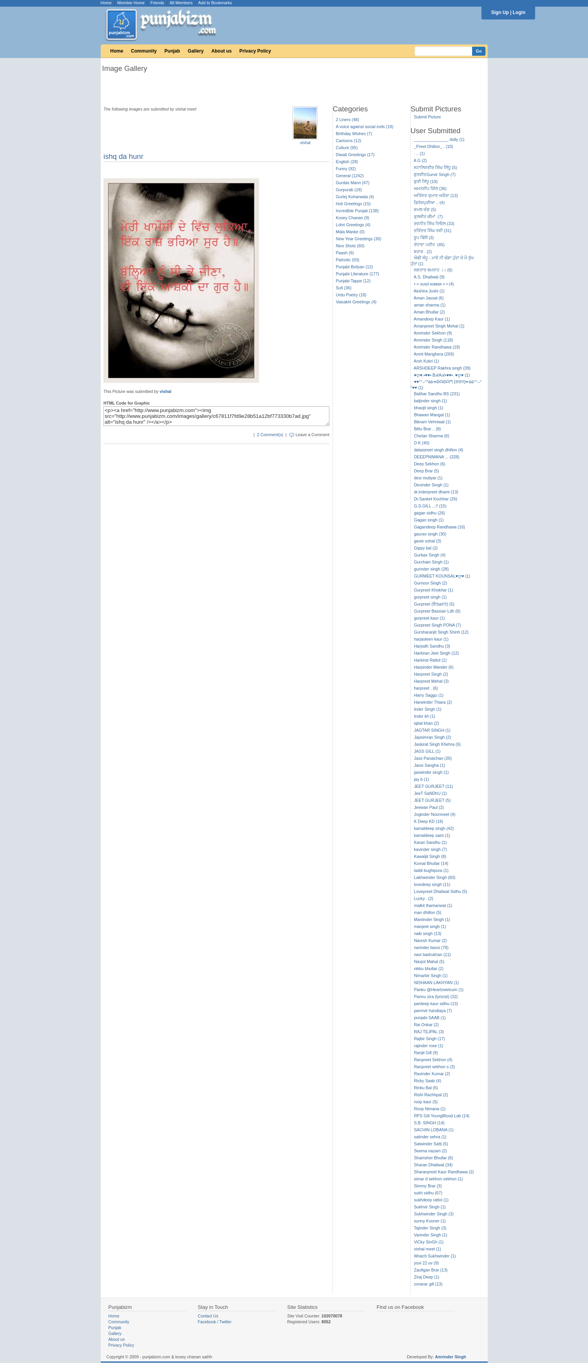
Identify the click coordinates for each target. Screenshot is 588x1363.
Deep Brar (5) (426, 470)
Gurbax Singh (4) (429, 555)
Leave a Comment (312, 434)
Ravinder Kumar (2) (432, 1073)
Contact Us (208, 1316)
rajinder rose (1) (428, 1045)
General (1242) (350, 175)
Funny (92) (346, 168)
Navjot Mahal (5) (429, 961)
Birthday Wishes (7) (354, 133)
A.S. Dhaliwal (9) (429, 277)
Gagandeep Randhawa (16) (439, 527)
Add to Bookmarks (215, 2)
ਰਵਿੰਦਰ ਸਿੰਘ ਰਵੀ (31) (432, 230)
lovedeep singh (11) (432, 884)
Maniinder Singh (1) (432, 919)
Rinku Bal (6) (426, 1087)
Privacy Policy (255, 51)
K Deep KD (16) (428, 821)
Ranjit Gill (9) (426, 1052)
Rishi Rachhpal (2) (431, 1094)
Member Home (131, 2)
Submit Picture (427, 116)
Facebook (207, 1321)
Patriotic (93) (347, 259)
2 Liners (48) (347, 119)
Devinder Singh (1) (431, 485)
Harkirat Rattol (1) (430, 660)
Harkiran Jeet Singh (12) (436, 653)
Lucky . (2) (423, 898)
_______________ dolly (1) (439, 139)
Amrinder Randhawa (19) (437, 347)
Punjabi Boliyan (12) (354, 266)
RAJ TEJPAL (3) (429, 1031)
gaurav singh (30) (430, 534)
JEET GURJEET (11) (433, 786)
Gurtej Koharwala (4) (355, 196)
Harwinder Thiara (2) (433, 702)
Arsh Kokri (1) (426, 361)
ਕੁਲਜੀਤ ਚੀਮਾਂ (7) (428, 216)
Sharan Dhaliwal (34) (433, 1164)
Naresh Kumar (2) (430, 940)
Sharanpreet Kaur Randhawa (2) (444, 1171)
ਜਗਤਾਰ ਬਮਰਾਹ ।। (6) (433, 270)
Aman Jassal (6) (429, 298)
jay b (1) (421, 779)
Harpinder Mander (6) (433, 667)
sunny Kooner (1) (430, 1221)
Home (106, 2)
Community (144, 51)
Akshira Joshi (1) (429, 291)
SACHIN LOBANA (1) (433, 1129)
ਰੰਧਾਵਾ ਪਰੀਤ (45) (429, 244)
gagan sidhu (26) (429, 513)
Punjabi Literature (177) (357, 273)
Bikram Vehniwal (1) (432, 421)
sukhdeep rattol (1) (431, 1199)
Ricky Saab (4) (427, 1080)
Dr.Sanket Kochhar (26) (435, 499)
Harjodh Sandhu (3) (432, 646)
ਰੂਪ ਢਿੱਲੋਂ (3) (424, 237)
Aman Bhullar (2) (429, 312)
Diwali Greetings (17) (355, 154)
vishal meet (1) (427, 1249)
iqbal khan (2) (426, 723)
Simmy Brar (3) (428, 1185)
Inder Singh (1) (427, 709)
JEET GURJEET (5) (432, 800)
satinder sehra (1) (430, 1136)
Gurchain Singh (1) (431, 562)
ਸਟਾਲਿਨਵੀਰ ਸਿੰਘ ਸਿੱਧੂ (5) (435, 167)
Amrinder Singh (450, 1356)
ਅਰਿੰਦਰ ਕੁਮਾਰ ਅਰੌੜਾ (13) (436, 195)
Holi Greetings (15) (353, 203)
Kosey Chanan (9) (352, 217)
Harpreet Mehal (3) (431, 681)
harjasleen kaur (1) (431, 639)
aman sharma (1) (429, 305)
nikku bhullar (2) (428, 968)
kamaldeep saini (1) (432, 835)
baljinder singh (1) (430, 400)
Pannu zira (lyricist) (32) (436, 996)
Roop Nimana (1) (429, 1108)
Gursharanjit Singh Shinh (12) (441, 632)
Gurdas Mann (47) (352, 182)
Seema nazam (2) (430, 1150)
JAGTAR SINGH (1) (432, 730)
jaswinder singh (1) (431, 772)
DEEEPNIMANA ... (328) (436, 456)
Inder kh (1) (424, 716)
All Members (181, 2)
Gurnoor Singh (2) (430, 583)
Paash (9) (345, 252)
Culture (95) (347, 147)
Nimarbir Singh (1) (430, 975)
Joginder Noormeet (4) (434, 814)
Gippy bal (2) (426, 548)
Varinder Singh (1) (430, 1235)
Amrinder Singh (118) (433, 340)
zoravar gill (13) (428, 1284)
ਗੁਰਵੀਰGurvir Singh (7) (434, 174)
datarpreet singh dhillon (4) (438, 449)
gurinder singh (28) (431, 569)
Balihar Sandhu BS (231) (437, 393)
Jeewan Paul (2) (429, 807)
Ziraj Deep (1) (426, 1277)
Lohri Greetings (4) (353, 224)
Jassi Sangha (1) (429, 765)
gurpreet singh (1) (430, 597)
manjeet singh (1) (430, 926)
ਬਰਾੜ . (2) (423, 251)
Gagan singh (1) (428, 520)
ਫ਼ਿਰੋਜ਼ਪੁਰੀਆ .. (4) (429, 202)
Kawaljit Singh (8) (430, 856)
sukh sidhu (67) (428, 1192)
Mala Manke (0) (350, 231)
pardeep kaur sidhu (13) (436, 1003)
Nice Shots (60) (350, 245)
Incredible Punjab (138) (357, 210)
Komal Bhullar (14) (431, 863)
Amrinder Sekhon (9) (433, 333)
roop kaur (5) (426, 1101)
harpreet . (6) (426, 688)
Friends (157, 2)
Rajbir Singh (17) (429, 1038)
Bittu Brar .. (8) (427, 428)
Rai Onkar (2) (426, 1024)
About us (222, 51)
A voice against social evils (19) (365, 126)
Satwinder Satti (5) (431, 1143)
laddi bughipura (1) (431, 870)
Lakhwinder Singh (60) (434, 877)
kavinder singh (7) (430, 849)
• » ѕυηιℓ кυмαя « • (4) (434, 284)
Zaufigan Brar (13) (430, 1270)
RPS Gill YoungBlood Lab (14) (441, 1115)
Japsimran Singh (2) (432, 737)
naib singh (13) (427, 933)
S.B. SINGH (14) (429, 1122)
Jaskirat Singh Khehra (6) (437, 744)
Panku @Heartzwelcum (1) (439, 989)
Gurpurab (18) (349, 189)
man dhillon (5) (427, 912)
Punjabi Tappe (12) (353, 280)
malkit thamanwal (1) (433, 905)
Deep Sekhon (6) (429, 463)
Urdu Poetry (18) (351, 294)
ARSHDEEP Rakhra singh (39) (442, 368)
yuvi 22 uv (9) (426, 1263)
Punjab (172, 51)
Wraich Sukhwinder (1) (435, 1256)
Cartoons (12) (348, 140)
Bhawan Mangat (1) (432, 414)
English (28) (347, 161)
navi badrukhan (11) (432, 954)
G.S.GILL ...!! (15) (430, 506)
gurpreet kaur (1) (429, 618)
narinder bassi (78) (431, 947)
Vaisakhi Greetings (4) (356, 301)
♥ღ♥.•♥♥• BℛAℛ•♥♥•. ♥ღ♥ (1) (442, 375)
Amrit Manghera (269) (434, 354)
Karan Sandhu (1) (430, 842)
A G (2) (420, 160)
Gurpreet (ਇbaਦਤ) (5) (434, 604)
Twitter (225, 1321)
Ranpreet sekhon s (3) (434, 1066)
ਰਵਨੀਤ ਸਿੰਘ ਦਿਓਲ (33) (434, 223)
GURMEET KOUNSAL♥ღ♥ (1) (442, 576)
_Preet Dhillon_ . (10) (433, 146)
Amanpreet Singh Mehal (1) (439, 326)
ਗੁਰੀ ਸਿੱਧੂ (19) (426, 181)
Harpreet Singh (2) (431, 674)
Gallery (196, 51)
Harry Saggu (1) (428, 695)
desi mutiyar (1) (428, 477)
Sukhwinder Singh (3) (433, 1214)
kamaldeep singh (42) (433, 828)
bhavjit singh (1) (428, 407)
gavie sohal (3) (427, 541)
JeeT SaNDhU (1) (430, 793)
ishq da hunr (123, 156)
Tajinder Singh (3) (430, 1228)
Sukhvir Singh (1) (430, 1207)
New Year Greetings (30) (359, 238)
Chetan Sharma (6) (431, 435)
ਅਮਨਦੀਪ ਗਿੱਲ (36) (430, 188)
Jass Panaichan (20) (433, 758)
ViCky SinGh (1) (428, 1242)
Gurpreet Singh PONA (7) (437, 625)
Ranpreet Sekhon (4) (433, 1059)
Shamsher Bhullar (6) (433, 1157)
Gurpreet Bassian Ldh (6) (437, 611)
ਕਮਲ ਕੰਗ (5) (425, 209)
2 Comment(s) (270, 434)
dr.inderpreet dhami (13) (436, 492)
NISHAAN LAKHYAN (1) (436, 982)
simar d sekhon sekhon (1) (438, 1178)
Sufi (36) (344, 287)
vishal (305, 142)
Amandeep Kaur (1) (432, 319)
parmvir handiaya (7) (433, 1010)
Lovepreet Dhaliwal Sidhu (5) (440, 891)
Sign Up (500, 12)
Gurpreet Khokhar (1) (433, 590)
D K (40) (421, 442)
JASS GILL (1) (427, 751)
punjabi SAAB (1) (430, 1017)
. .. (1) (419, 153)
